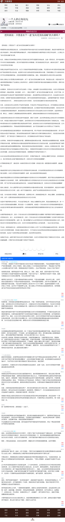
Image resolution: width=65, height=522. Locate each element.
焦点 (16, 5)
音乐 (16, 513)
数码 (16, 510)
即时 (6, 5)
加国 (37, 8)
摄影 (37, 513)
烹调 (59, 513)
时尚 (27, 510)
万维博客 (3, 28)
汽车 (37, 510)
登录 (58, 1)
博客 (37, 5)
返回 (62, 1)
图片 (27, 5)
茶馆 (59, 510)
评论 (59, 5)
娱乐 (6, 11)
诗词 (48, 513)
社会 (16, 11)
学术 (16, 515)
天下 (6, 513)
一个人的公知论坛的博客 (15, 28)
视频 (27, 11)
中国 (16, 8)
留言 (60, 24)
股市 (48, 515)
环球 (6, 8)
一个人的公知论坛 (18, 19)
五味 (48, 510)
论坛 (48, 5)
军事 (37, 515)
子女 (6, 515)
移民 (48, 8)
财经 (59, 8)
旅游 (6, 510)
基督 (27, 513)
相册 (52, 24)
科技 (48, 11)
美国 (27, 8)
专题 (59, 11)
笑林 (59, 515)
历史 (27, 515)
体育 (37, 11)
